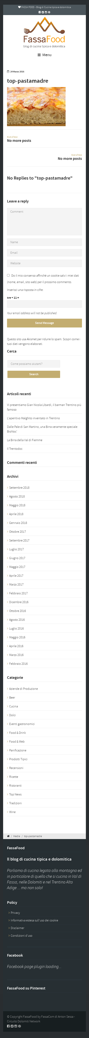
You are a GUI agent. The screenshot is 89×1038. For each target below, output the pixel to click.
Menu (45, 55)
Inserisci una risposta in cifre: (25, 290)
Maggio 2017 (17, 567)
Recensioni (16, 768)
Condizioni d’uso (21, 936)
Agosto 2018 (17, 496)
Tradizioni (15, 803)
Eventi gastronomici (22, 724)
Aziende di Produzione (23, 689)
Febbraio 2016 (18, 664)
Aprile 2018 (16, 514)
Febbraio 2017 (18, 593)
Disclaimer (17, 928)
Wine (12, 812)
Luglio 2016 (16, 629)
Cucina (13, 706)
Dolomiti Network (29, 1021)
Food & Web (17, 742)
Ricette (13, 777)
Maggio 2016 (17, 637)
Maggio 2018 (17, 505)
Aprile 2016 (16, 646)
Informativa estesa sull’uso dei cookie (34, 920)
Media (16, 836)
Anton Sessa (65, 1017)
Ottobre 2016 (17, 611)
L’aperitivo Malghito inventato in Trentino (33, 418)
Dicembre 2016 (18, 602)
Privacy (15, 913)
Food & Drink (17, 733)
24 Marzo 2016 (17, 71)
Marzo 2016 (16, 655)
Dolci (12, 715)
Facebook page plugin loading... (34, 966)
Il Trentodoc (14, 449)
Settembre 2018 (19, 488)
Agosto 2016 (17, 620)
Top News (15, 794)
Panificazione (17, 750)
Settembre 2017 (19, 540)
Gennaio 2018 (18, 523)
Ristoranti (15, 786)
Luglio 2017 (16, 549)
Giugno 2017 (17, 558)
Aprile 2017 (16, 576)
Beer (12, 698)
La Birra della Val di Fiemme (24, 440)
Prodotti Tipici (18, 759)
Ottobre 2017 (17, 532)
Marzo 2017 (16, 584)
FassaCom (47, 1017)
